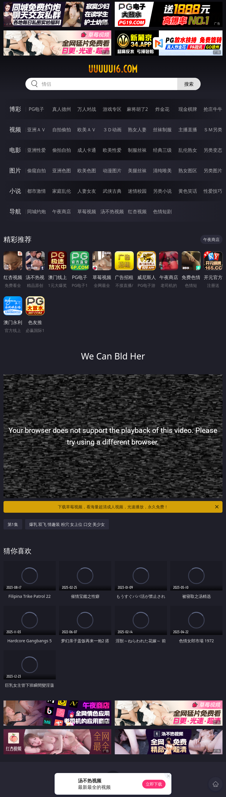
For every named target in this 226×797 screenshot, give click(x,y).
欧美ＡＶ (86, 129)
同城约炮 (36, 211)
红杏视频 (137, 211)
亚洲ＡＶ (36, 129)
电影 (15, 150)
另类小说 (162, 191)
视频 (15, 129)
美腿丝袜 (137, 170)
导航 (15, 211)
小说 (15, 191)
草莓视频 (86, 211)
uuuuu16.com (113, 69)
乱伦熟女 (187, 150)
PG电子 (36, 109)
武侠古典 (112, 191)
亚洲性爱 (36, 150)
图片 (15, 170)
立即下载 (154, 784)
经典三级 (162, 150)
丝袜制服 (162, 129)
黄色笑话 (187, 191)
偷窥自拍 (36, 170)
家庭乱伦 (61, 191)
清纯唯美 (162, 170)
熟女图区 (187, 170)
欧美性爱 (112, 150)
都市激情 (36, 191)
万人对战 (86, 109)
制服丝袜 (137, 150)
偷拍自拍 (61, 150)
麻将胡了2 (137, 109)
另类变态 (213, 150)
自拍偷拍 (61, 129)
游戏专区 (112, 109)
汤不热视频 (112, 211)
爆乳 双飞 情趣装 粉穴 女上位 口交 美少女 (67, 524)
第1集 (13, 524)
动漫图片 (112, 170)
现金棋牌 (187, 109)
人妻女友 (86, 191)
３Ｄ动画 (112, 129)
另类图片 (213, 170)
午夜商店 (61, 211)
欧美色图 (86, 170)
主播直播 (187, 129)
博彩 (15, 109)
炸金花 (162, 109)
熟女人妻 (137, 129)
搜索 (189, 84)
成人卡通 (86, 150)
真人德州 (61, 109)
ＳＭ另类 (213, 129)
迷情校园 (137, 191)
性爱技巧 (213, 191)
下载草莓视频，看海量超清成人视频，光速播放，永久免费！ (139, 506)
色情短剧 (162, 211)
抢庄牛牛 (213, 109)
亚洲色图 (61, 170)
